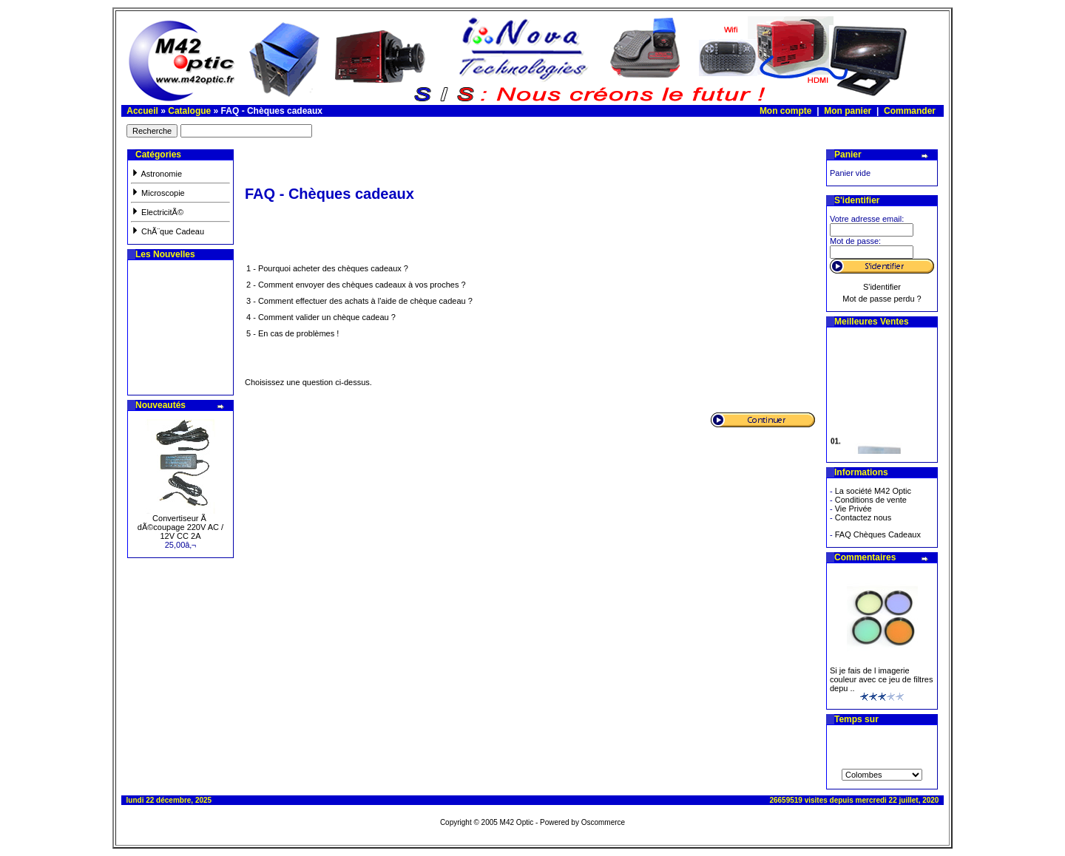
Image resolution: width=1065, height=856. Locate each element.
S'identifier (882, 286)
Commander (910, 111)
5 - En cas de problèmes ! (292, 333)
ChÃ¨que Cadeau (167, 231)
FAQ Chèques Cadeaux (878, 534)
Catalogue (189, 111)
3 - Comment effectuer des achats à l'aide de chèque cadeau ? (359, 300)
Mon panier (847, 111)
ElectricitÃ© (157, 212)
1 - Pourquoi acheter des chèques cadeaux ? (327, 268)
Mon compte (786, 111)
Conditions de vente (871, 499)
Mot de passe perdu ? (881, 298)
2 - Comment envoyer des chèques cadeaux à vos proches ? (356, 284)
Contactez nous (863, 517)
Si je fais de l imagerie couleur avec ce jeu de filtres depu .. (881, 679)
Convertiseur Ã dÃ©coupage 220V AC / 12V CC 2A (180, 527)
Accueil (142, 111)
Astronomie (156, 173)
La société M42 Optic (873, 490)
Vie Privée (853, 508)
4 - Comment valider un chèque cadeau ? (321, 317)
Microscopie (158, 192)
